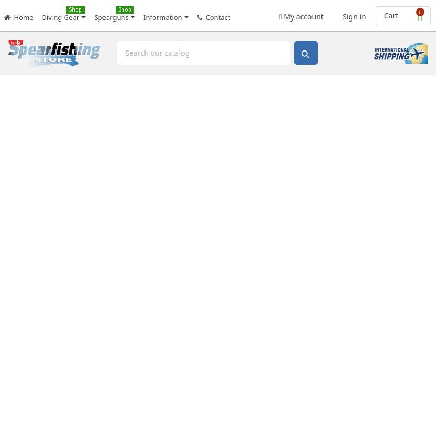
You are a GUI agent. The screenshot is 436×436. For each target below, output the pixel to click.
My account (301, 14)
